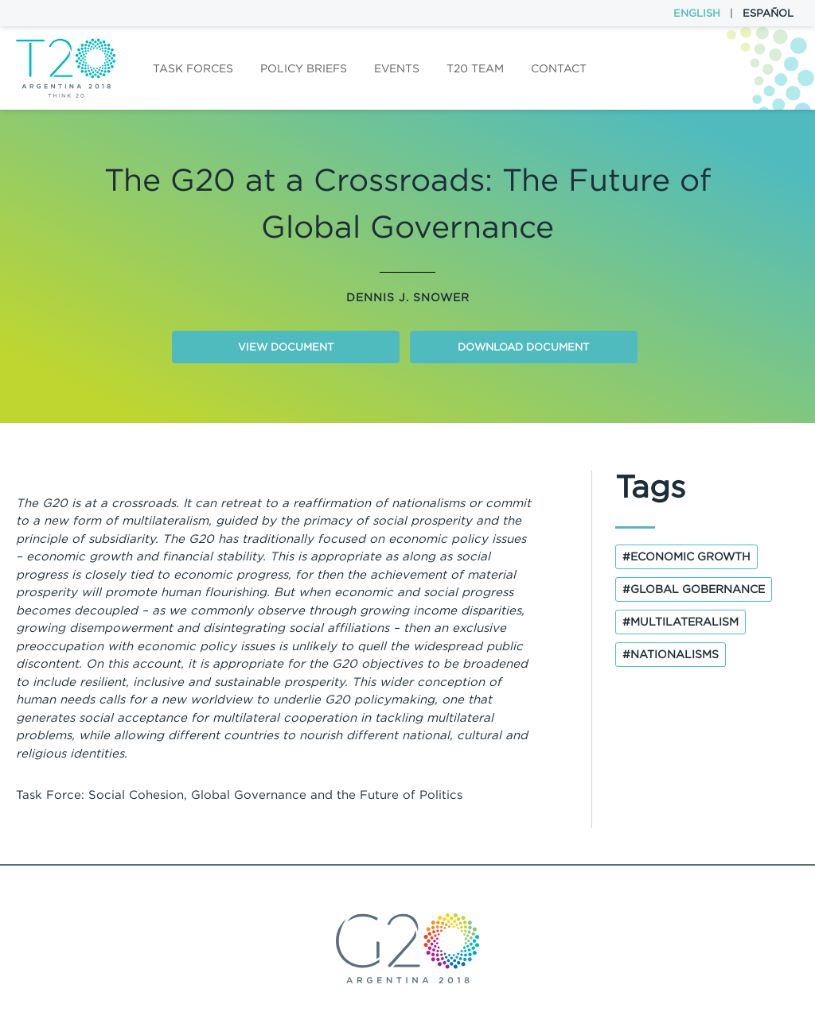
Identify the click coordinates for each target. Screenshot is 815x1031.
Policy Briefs (303, 68)
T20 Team (475, 68)
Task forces (193, 68)
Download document (523, 347)
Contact (559, 68)
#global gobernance (693, 589)
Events (396, 68)
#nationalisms (670, 654)
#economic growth (686, 556)
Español (768, 13)
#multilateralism (680, 621)
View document (285, 347)
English (696, 13)
